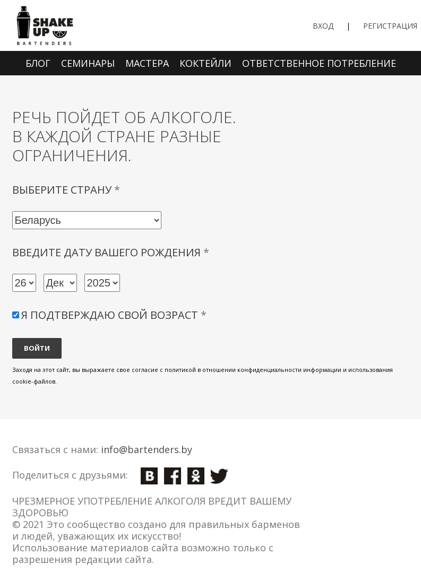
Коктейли (205, 63)
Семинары (88, 63)
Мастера (147, 63)
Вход (323, 26)
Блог (37, 63)
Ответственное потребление (319, 63)
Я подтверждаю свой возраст (114, 315)
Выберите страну (66, 190)
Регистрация (390, 26)
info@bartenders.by (146, 449)
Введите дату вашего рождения (110, 252)
